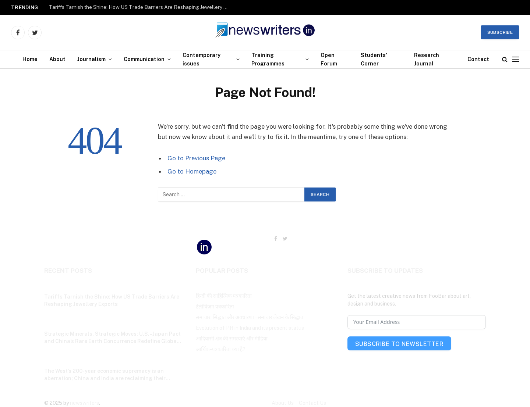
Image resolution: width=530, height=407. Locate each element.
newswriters (84, 403)
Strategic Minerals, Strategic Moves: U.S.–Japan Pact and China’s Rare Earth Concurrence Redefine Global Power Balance (112, 338)
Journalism (91, 59)
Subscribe (500, 32)
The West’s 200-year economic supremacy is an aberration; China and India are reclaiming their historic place (105, 375)
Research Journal (426, 59)
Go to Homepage (191, 171)
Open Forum (329, 59)
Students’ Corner (374, 59)
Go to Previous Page (196, 158)
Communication (144, 59)
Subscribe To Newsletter (399, 343)
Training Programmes (268, 59)
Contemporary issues (201, 59)
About (57, 59)
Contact (478, 59)
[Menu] (515, 59)
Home (30, 59)
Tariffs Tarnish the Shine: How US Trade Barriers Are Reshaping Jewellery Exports (141, 7)
